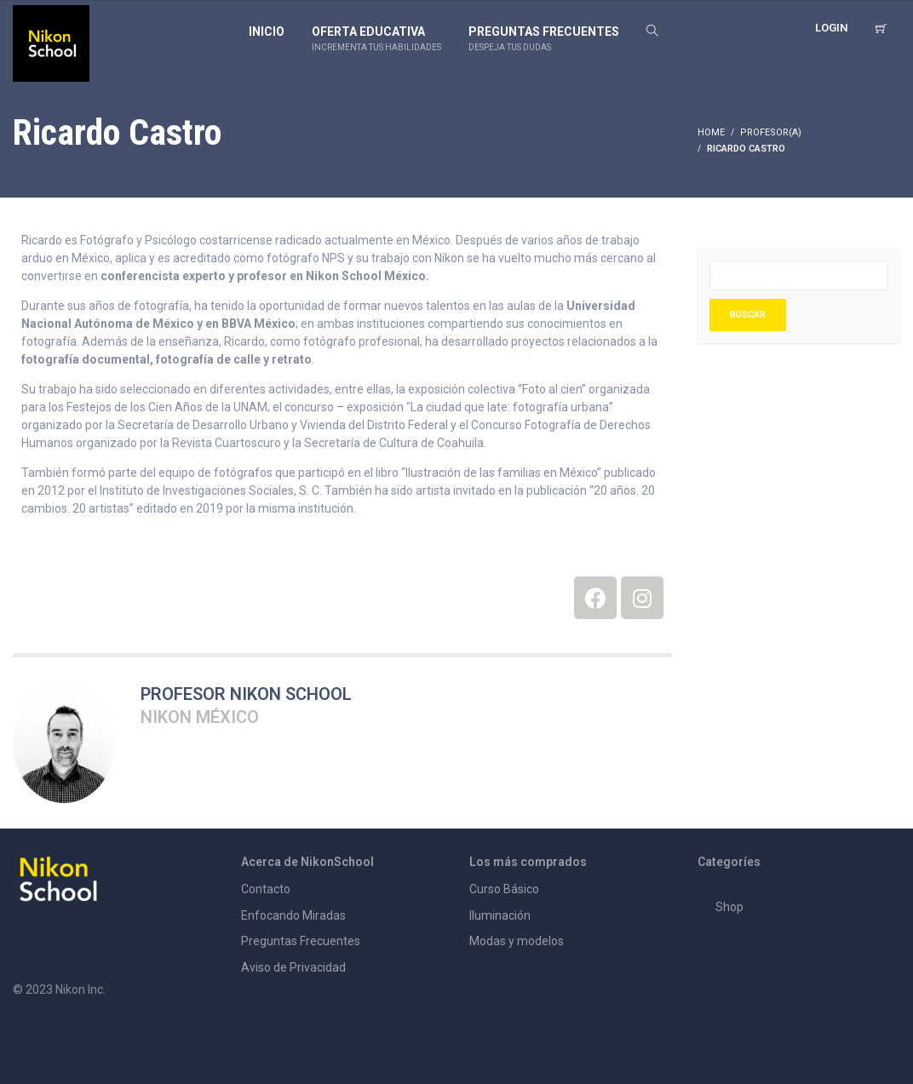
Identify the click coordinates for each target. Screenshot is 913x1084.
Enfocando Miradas (293, 915)
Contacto (265, 889)
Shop (729, 907)
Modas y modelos (516, 941)
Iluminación (500, 915)
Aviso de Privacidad (293, 967)
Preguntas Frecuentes (300, 941)
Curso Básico (504, 889)
